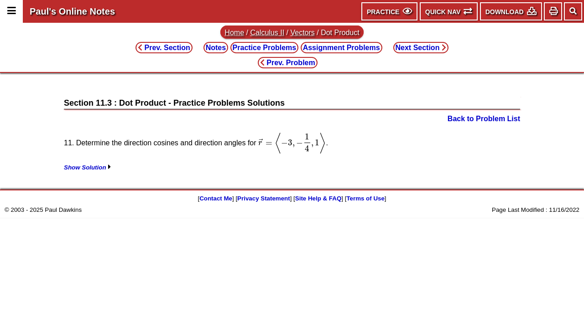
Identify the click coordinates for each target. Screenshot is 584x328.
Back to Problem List (484, 119)
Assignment (341, 47)
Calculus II (267, 32)
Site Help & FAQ (318, 198)
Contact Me (215, 198)
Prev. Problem (287, 63)
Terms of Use (365, 198)
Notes (216, 47)
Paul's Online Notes (72, 11)
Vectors (302, 32)
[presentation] (292, 143)
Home (234, 32)
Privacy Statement (263, 198)
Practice (265, 47)
